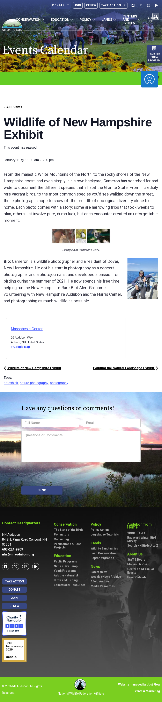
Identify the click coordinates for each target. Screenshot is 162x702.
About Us (136, 554)
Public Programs (65, 561)
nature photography (34, 383)
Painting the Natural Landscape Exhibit (125, 368)
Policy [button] (87, 20)
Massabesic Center (27, 329)
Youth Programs (65, 570)
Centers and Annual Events (140, 570)
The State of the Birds (68, 529)
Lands (97, 543)
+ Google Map (20, 346)
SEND (42, 490)
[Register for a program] (154, 48)
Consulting (61, 539)
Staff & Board (136, 559)
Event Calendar (137, 577)
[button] (155, 16)
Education (63, 556)
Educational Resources (70, 585)
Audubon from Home (143, 525)
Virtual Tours (136, 532)
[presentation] (52, 474)
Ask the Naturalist (66, 575)
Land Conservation (104, 553)
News (96, 566)
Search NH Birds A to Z (142, 545)
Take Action (113, 5)
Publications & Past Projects (67, 545)
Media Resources (103, 586)
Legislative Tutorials (105, 534)
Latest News (99, 572)
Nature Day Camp (66, 566)
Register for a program (154, 57)
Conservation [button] (30, 20)
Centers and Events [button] (131, 19)
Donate (60, 5)
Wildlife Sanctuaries (104, 548)
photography (59, 383)
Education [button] (62, 20)
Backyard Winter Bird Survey (141, 539)
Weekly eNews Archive (106, 576)
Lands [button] (109, 20)
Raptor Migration (102, 558)
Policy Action (100, 529)
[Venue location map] (83, 340)
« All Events (13, 107)
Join (77, 5)
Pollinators (61, 534)
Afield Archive (100, 581)
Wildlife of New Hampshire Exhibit (32, 368)
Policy (97, 524)
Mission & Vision (138, 564)
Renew (91, 5)
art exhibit (11, 383)
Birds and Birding (66, 580)
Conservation (66, 524)
